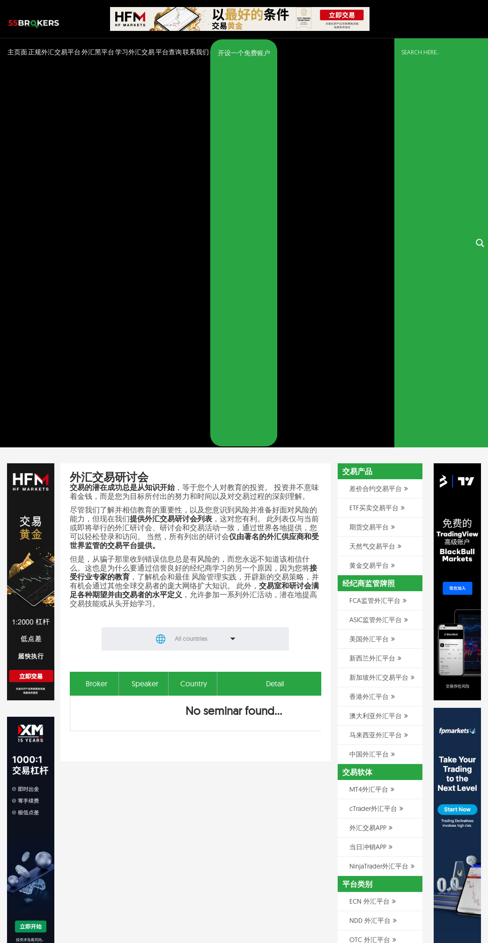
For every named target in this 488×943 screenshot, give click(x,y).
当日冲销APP (367, 467)
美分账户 (362, 634)
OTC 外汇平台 (369, 560)
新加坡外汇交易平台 (378, 298)
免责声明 (424, 912)
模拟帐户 (362, 672)
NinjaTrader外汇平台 (378, 487)
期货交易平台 (369, 147)
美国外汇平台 (369, 259)
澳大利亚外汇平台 (375, 336)
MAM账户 (363, 614)
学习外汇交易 (135, 52)
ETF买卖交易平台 (374, 128)
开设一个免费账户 (244, 53)
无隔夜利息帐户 (372, 653)
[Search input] (435, 52)
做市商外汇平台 (372, 579)
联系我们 (196, 52)
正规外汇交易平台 (54, 52)
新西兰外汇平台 (372, 279)
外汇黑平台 (97, 52)
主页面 (17, 52)
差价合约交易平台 (375, 109)
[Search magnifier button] (480, 53)
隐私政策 (396, 912)
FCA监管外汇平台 (374, 221)
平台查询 (168, 52)
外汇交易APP (367, 448)
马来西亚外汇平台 (375, 355)
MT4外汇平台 (368, 410)
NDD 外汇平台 (370, 541)
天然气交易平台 (372, 167)
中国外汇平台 (369, 375)
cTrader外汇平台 (373, 429)
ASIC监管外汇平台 (375, 240)
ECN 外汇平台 (369, 522)
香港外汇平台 (369, 317)
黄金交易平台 (369, 186)
